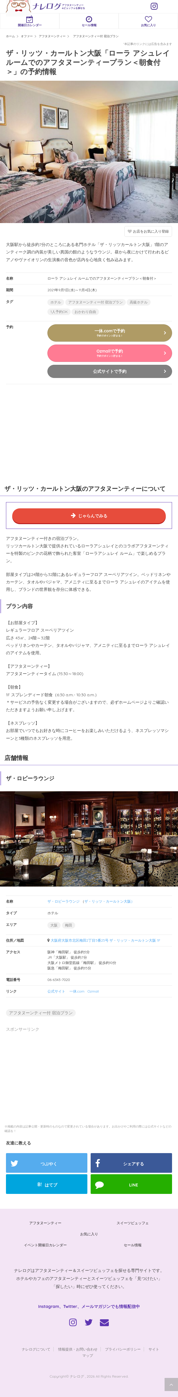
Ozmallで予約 (110, 352)
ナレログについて (36, 1349)
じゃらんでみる (92, 515)
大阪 (54, 925)
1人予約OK (59, 311)
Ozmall (93, 991)
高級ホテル (139, 302)
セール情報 (89, 21)
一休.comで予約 (110, 332)
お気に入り (148, 21)
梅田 (68, 925)
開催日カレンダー (30, 21)
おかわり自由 (85, 311)
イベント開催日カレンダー (45, 1245)
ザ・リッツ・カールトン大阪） (109, 901)
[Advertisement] (44, 433)
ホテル (55, 302)
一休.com (77, 991)
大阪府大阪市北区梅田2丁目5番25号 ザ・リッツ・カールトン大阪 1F (105, 940)
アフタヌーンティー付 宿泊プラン (95, 302)
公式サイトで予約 (109, 371)
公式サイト (56, 991)
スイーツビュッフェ (133, 1223)
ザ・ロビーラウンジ (63, 901)
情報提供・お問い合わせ (77, 1349)
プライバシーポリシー (123, 1349)
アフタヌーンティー (45, 1223)
